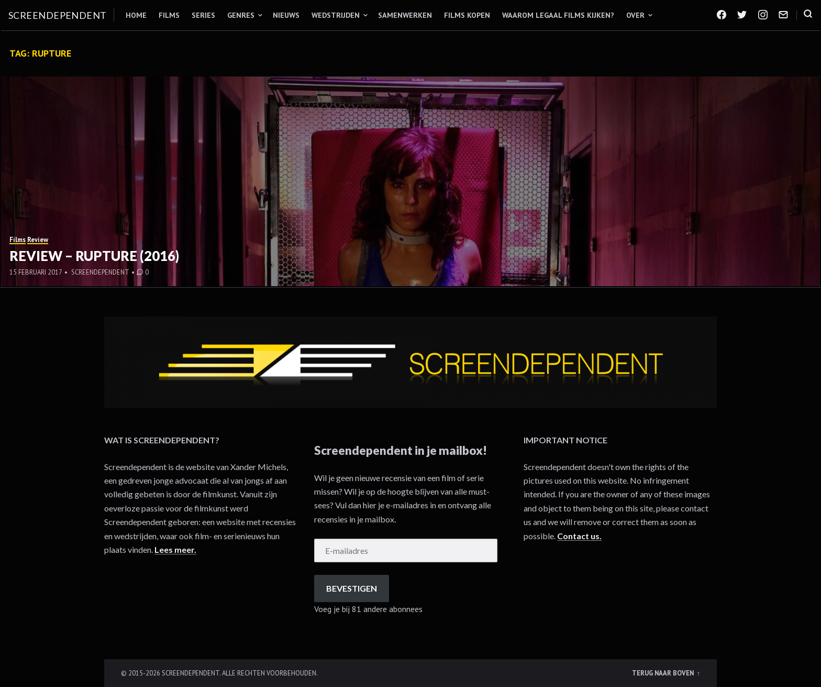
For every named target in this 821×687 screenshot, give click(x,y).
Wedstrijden (336, 15)
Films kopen (467, 15)
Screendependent (57, 15)
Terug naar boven (663, 673)
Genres (240, 15)
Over (635, 15)
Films (169, 15)
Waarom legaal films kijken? (558, 15)
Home (136, 15)
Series (203, 15)
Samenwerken (405, 15)
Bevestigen (351, 588)
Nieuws (286, 15)
